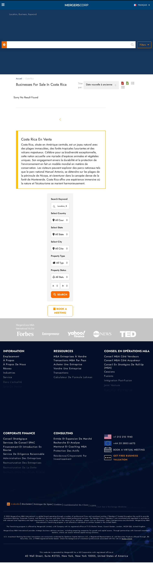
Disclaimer (27, 504)
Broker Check (127, 540)
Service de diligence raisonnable (23, 455)
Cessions (109, 373)
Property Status (58, 270)
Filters (144, 45)
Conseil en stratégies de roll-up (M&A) (124, 368)
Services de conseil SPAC (19, 442)
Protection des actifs (66, 452)
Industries (9, 374)
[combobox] (101, 85)
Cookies (58, 506)
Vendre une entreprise (67, 369)
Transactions (61, 374)
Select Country (58, 213)
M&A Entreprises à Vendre (70, 356)
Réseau (7, 369)
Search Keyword (59, 199)
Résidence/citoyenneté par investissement (70, 461)
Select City (56, 241)
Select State (57, 227)
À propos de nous (14, 365)
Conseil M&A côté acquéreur (122, 360)
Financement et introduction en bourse (22, 450)
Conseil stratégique (15, 439)
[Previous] (60, 119)
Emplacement (11, 356)
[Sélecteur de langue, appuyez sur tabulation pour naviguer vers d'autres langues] (132, 5)
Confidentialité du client (76, 507)
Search (60, 294)
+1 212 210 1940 (123, 436)
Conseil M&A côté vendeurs (121, 356)
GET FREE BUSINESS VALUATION (125, 457)
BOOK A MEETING (60, 311)
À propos (8, 360)
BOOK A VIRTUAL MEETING (129, 449)
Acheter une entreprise (68, 365)
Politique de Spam (43, 505)
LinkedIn (13, 504)
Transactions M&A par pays (70, 360)
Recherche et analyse (67, 442)
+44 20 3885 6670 (124, 443)
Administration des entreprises (22, 460)
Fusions (108, 378)
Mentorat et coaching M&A (70, 447)
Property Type (58, 256)
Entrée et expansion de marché (73, 439)
